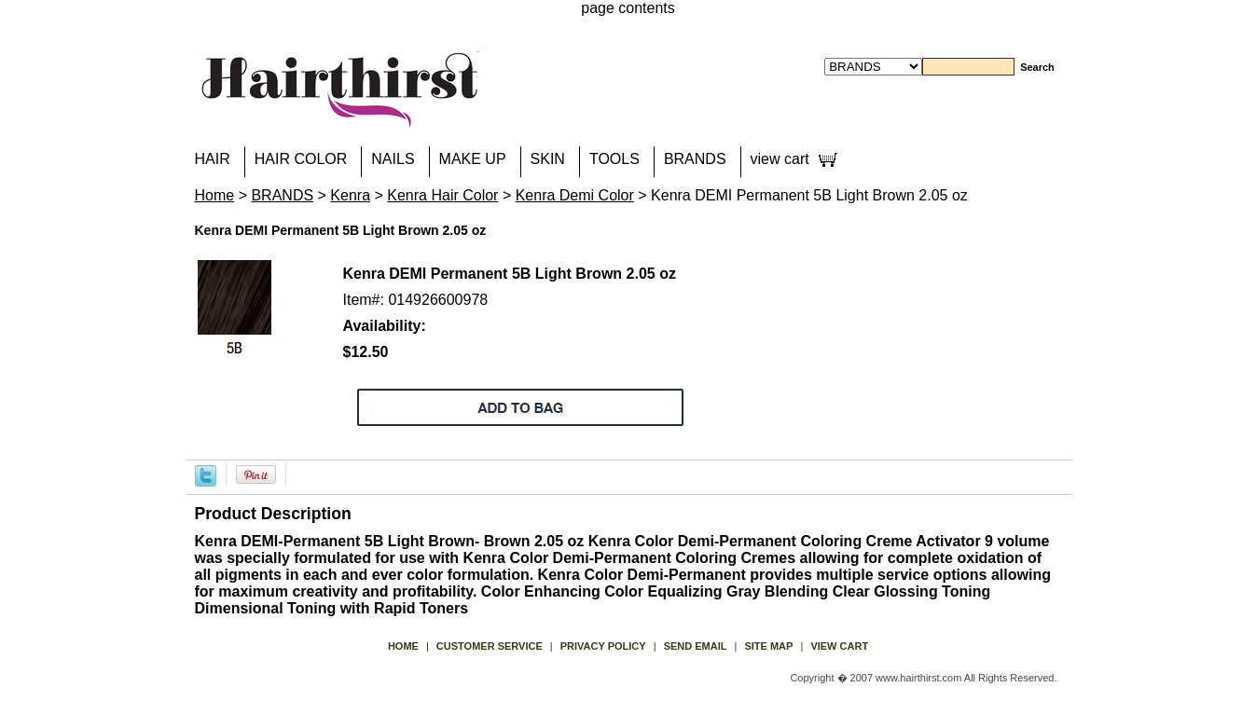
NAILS (392, 159)
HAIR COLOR (301, 159)
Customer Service (489, 646)
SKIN (548, 159)
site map (768, 646)
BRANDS (695, 159)
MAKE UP (472, 159)
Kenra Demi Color (575, 195)
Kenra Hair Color (442, 195)
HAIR (212, 159)
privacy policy (603, 646)
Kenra (350, 195)
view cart (780, 159)
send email (695, 646)
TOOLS (614, 159)
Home (215, 195)
